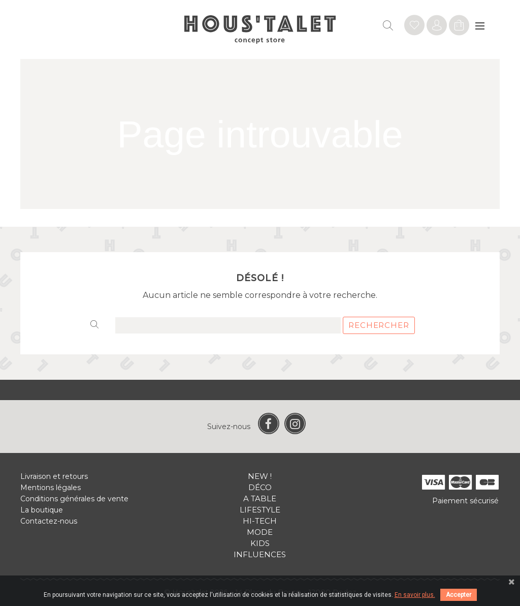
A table (259, 498)
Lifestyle (260, 509)
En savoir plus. (415, 594)
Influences (260, 554)
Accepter (458, 594)
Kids (260, 543)
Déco (260, 487)
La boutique (41, 509)
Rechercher (378, 325)
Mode (260, 532)
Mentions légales (50, 487)
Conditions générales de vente (74, 498)
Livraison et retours (54, 476)
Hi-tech (260, 521)
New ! (260, 476)
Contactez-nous (48, 521)
